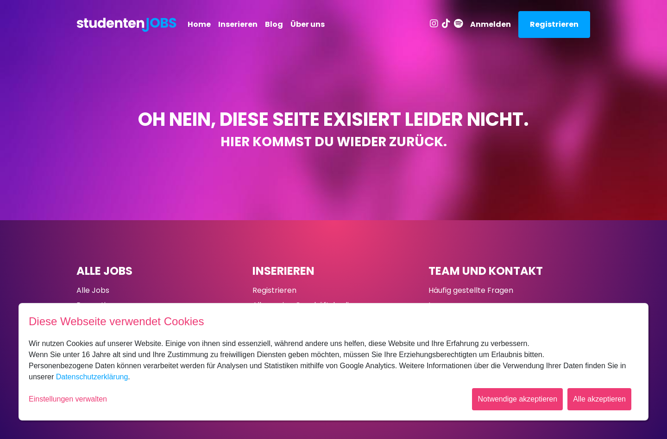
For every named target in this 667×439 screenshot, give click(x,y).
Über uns (307, 24)
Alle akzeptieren (599, 399)
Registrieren (554, 24)
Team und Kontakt (485, 270)
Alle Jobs (104, 270)
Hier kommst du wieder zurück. (333, 142)
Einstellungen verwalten (68, 399)
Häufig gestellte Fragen (470, 290)
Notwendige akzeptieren (517, 399)
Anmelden (490, 24)
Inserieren (238, 24)
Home (199, 24)
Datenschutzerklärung (92, 377)
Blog (274, 24)
